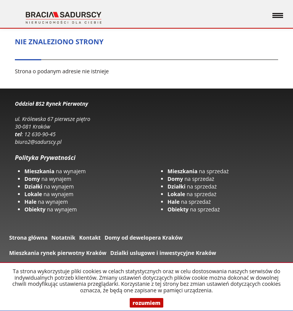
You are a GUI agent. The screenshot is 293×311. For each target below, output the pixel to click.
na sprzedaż (198, 171)
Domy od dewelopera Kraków (144, 237)
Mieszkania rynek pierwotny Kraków (57, 252)
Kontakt (89, 237)
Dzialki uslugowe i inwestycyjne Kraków (163, 252)
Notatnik (64, 237)
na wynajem (55, 171)
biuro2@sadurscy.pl (38, 141)
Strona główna (28, 237)
